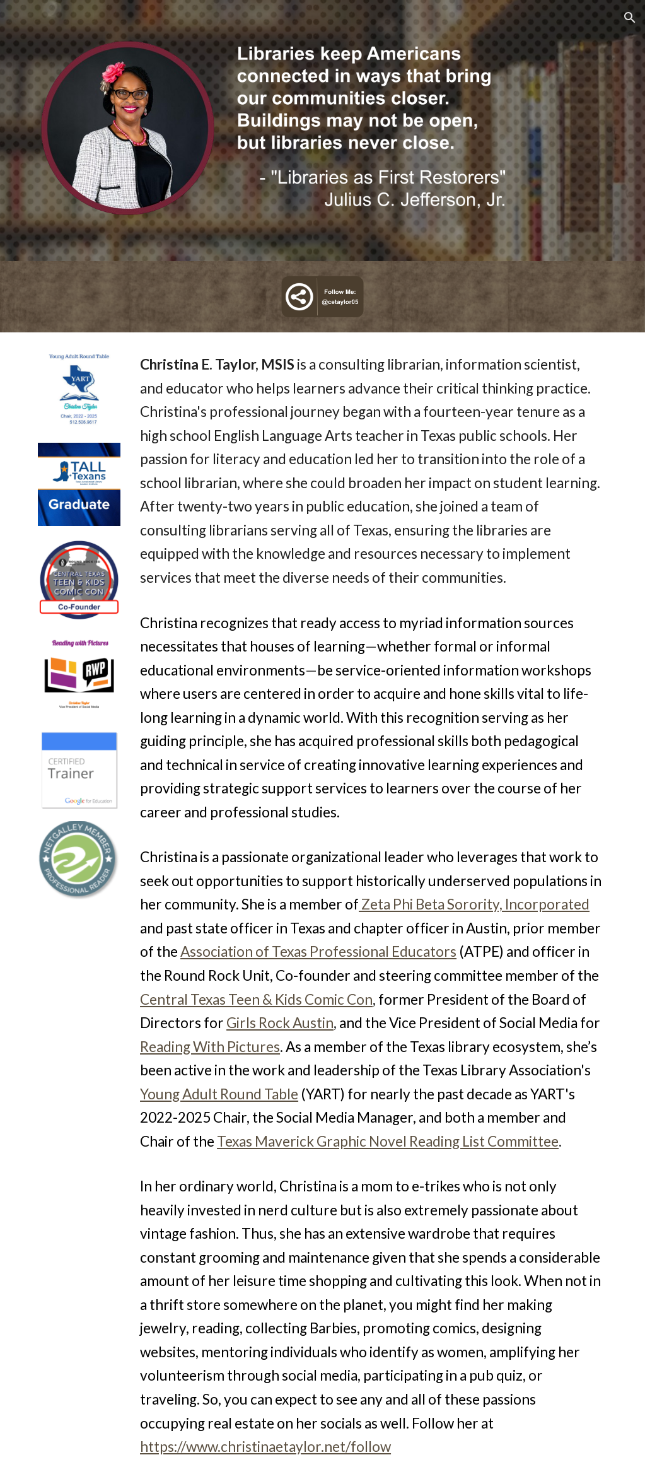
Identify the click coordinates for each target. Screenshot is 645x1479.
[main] (371, 905)
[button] (630, 18)
